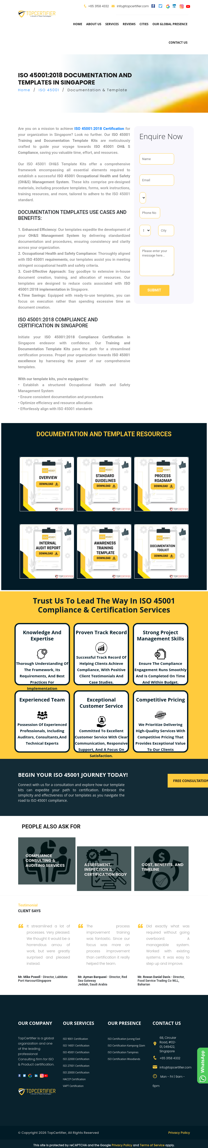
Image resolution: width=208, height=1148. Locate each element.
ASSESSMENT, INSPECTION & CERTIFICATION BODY (105, 864)
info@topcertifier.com (130, 6)
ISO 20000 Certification (76, 1072)
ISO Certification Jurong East (124, 1038)
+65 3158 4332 (98, 6)
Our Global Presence (170, 24)
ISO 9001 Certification (75, 1038)
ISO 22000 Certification (76, 1058)
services (112, 24)
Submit (154, 290)
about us (93, 24)
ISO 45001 (49, 90)
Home (77, 24)
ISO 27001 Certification (76, 1065)
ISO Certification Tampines (123, 1052)
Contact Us (178, 42)
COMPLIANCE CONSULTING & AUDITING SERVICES (45, 855)
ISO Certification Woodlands (124, 1058)
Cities (143, 24)
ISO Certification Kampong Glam (126, 1045)
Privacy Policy (179, 1132)
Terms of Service (152, 1145)
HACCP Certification (74, 1079)
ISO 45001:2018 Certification (99, 128)
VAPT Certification (73, 1085)
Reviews (129, 24)
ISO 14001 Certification (76, 1045)
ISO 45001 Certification (76, 1052)
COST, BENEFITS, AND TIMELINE (163, 862)
